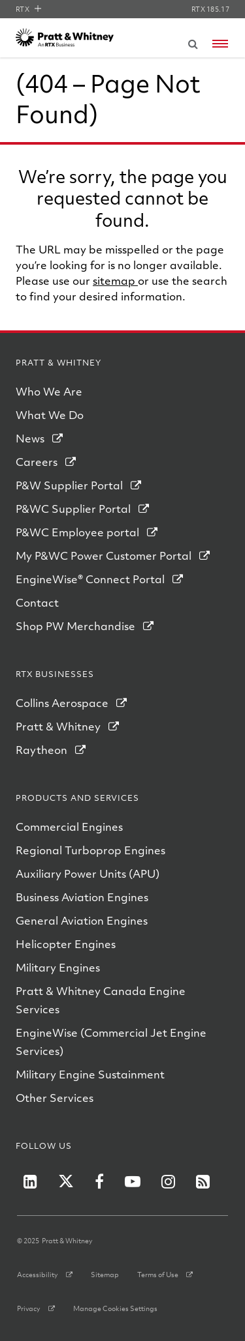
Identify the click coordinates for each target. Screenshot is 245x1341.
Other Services (54, 1097)
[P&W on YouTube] (132, 1181)
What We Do (50, 414)
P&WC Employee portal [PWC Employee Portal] (77, 532)
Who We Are (49, 391)
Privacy (29, 1308)
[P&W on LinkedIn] (30, 1181)
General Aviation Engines (82, 920)
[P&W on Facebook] (99, 1181)
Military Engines (58, 967)
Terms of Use (157, 1274)
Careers (36, 461)
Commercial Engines (69, 826)
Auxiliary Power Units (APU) (87, 873)
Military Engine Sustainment (90, 1074)
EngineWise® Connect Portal (90, 578)
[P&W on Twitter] (66, 1181)
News (30, 438)
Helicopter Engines (66, 943)
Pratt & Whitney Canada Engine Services (101, 1000)
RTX (28, 9)
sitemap (115, 280)
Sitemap (105, 1274)
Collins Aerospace (62, 702)
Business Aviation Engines (82, 896)
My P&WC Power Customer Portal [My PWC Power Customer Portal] (103, 555)
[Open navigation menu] (220, 44)
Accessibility (37, 1274)
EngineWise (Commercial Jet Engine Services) (111, 1041)
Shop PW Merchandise (75, 625)
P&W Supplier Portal (69, 485)
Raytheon (41, 749)
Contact (37, 602)
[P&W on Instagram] (168, 1181)
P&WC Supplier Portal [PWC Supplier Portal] (73, 508)
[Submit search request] (193, 42)
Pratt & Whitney (58, 726)
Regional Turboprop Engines (90, 850)
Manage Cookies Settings (115, 1308)
